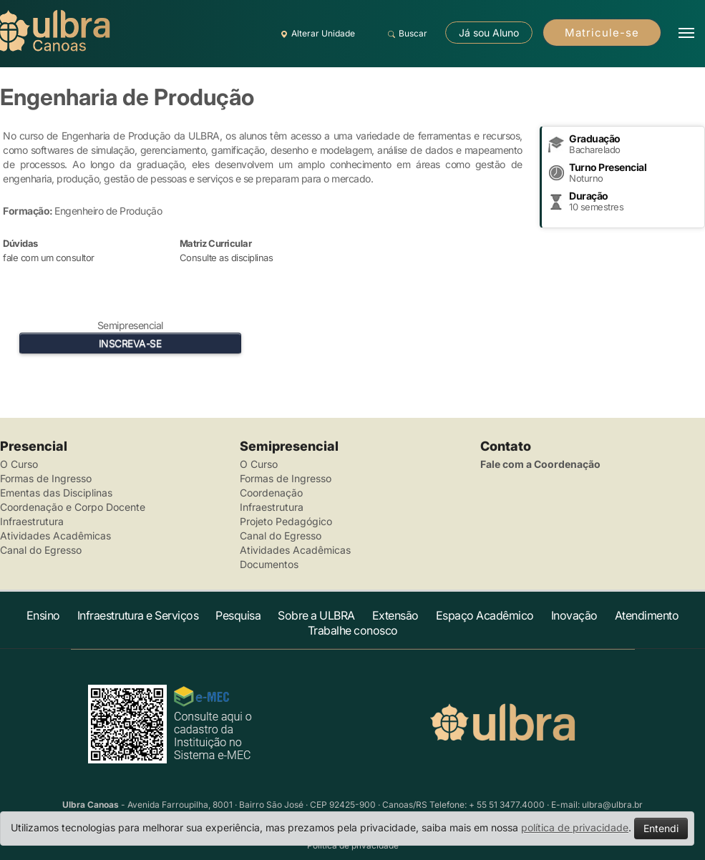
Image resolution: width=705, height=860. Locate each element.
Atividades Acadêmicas (55, 535)
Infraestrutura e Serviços (138, 615)
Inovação (574, 615)
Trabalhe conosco (353, 630)
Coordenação (271, 493)
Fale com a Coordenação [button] (540, 464)
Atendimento (647, 615)
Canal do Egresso (41, 550)
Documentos (269, 564)
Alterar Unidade (315, 33)
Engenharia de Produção (127, 97)
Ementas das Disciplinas (56, 493)
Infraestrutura (32, 521)
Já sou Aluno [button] (489, 32)
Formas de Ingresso (46, 478)
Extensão (395, 615)
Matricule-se (602, 32)
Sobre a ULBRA (316, 615)
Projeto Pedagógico (286, 521)
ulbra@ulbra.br (612, 804)
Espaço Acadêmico (485, 615)
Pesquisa (238, 615)
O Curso (19, 464)
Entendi (661, 828)
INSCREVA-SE (130, 343)
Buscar (405, 33)
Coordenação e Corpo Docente (72, 507)
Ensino (43, 615)
